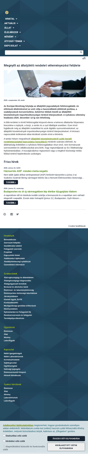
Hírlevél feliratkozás (12, 375)
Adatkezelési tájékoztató (14, 258)
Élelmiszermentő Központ (15, 372)
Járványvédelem (11, 296)
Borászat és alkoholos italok (16, 287)
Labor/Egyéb (9, 341)
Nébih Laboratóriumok (13, 357)
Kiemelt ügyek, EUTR (13, 299)
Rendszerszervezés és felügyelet (18, 315)
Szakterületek (10, 273)
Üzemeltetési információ (14, 265)
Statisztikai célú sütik (15, 435)
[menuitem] (44, 19)
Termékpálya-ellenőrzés (14, 318)
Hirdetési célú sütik (14, 441)
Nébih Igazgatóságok (13, 353)
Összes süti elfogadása (66, 438)
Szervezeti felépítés (12, 243)
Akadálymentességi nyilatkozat (17, 262)
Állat (6, 334)
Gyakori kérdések (12, 384)
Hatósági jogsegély (12, 369)
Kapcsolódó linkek (12, 255)
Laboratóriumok (11, 398)
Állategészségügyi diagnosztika (17, 281)
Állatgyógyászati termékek (15, 284)
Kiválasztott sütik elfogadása (66, 446)
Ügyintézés (9, 327)
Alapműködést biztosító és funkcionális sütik (24, 448)
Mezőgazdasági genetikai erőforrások (20, 306)
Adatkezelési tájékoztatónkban (18, 425)
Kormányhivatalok (11, 360)
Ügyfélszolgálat (10, 366)
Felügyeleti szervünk (13, 249)
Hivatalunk (9, 236)
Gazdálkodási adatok (13, 246)
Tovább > (11, 182)
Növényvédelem (11, 309)
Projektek (8, 252)
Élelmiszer (8, 331)
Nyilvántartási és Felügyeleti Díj (17, 312)
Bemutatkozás (10, 240)
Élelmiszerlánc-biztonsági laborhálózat (20, 293)
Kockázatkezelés (11, 303)
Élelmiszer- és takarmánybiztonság (19, 290)
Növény (7, 337)
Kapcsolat (9, 349)
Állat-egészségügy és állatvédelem (18, 278)
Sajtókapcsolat (10, 363)
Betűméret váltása (84, 58)
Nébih (22, 4)
